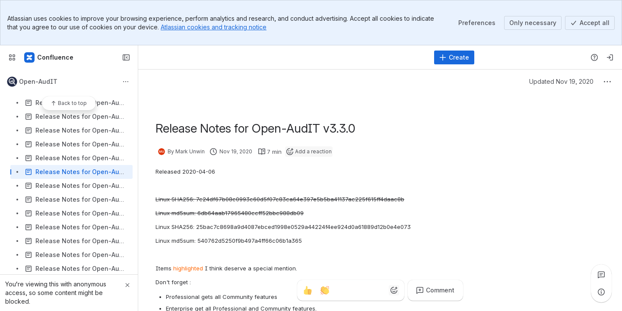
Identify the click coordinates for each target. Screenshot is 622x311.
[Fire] (342, 290)
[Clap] (325, 290)
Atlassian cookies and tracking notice (214, 27)
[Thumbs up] (307, 290)
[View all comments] (601, 275)
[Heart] (359, 290)
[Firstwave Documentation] (49, 57)
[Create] (454, 57)
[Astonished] (377, 290)
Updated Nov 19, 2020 (561, 81)
